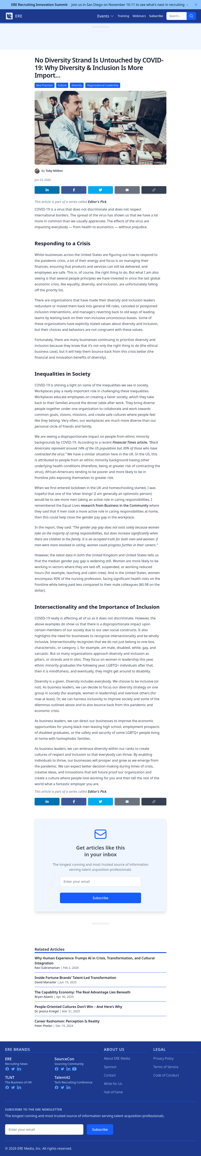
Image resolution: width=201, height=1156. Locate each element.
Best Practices (44, 85)
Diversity (77, 85)
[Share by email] (127, 190)
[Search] (191, 16)
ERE (8, 1058)
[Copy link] (153, 190)
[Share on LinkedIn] (47, 190)
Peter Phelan (43, 1026)
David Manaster (46, 982)
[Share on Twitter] (100, 190)
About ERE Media (117, 1058)
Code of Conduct (166, 1075)
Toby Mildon (54, 171)
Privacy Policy (163, 1058)
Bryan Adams (44, 997)
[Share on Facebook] (73, 190)
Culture (62, 85)
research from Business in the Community (114, 505)
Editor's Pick (97, 201)
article (130, 442)
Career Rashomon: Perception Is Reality (67, 1021)
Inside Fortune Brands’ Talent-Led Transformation (75, 977)
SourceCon (64, 1058)
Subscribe (101, 898)
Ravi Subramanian (47, 968)
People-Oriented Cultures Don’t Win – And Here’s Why (78, 1006)
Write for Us (113, 1083)
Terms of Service (165, 1067)
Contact (110, 1075)
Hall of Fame (113, 1092)
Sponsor (110, 1067)
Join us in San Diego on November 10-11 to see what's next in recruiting (100, 4)
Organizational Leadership (102, 85)
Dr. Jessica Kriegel (47, 1011)
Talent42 (62, 1077)
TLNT (10, 1077)
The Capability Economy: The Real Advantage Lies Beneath (82, 992)
